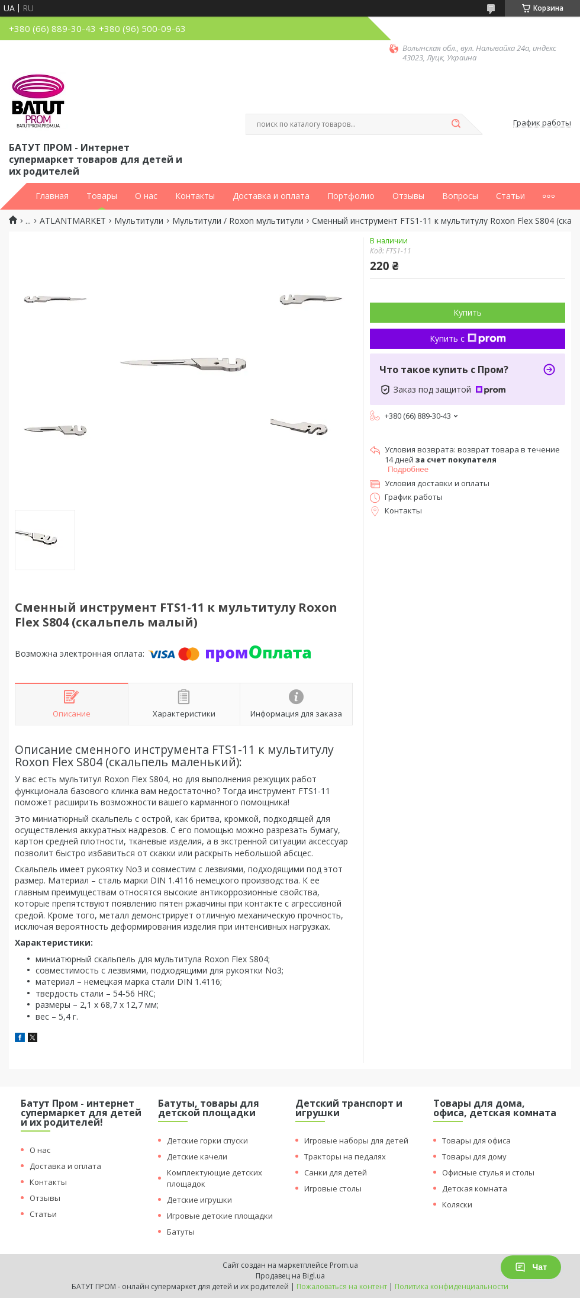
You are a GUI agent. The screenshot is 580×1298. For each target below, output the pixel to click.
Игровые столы (333, 1188)
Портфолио (351, 196)
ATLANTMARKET (73, 221)
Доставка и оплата (271, 196)
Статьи (510, 196)
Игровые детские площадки (220, 1215)
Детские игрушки (199, 1199)
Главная (52, 196)
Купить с (468, 338)
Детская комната (474, 1188)
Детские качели (197, 1156)
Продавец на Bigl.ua (290, 1276)
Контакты (195, 196)
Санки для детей (335, 1172)
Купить (467, 312)
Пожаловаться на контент (342, 1286)
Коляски (457, 1204)
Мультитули (138, 221)
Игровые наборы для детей (356, 1140)
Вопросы (460, 196)
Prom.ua (344, 1265)
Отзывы (408, 196)
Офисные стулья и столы (488, 1172)
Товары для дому (474, 1156)
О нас (146, 196)
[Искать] (456, 124)
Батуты (181, 1231)
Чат (531, 1267)
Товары (101, 196)
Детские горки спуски (207, 1140)
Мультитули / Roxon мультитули (238, 221)
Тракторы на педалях (345, 1156)
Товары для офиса (476, 1140)
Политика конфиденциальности (451, 1286)
